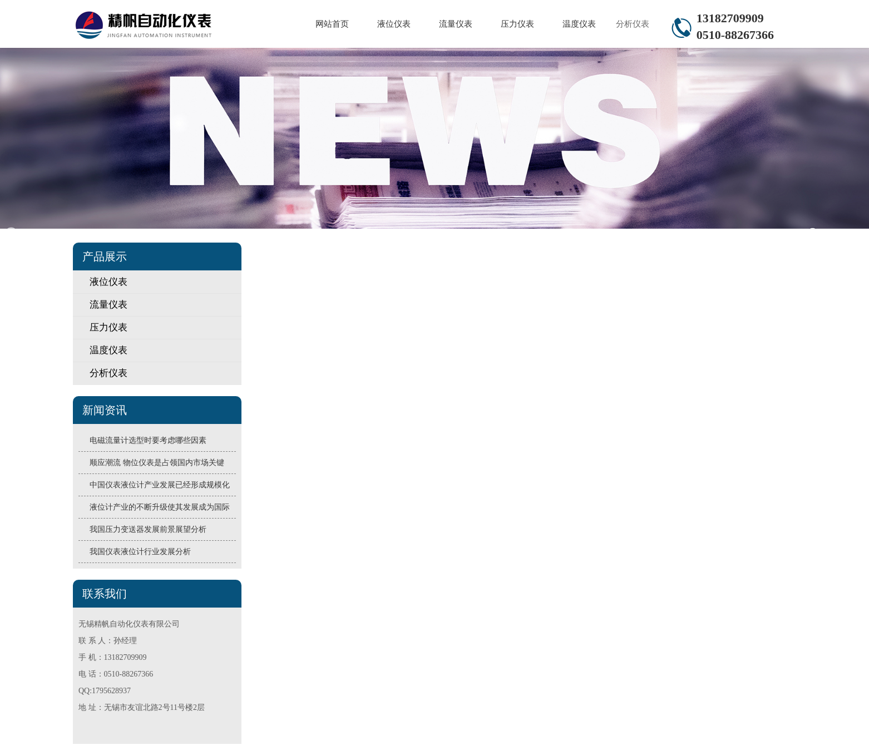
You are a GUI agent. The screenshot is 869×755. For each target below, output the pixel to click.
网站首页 (332, 23)
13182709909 (730, 18)
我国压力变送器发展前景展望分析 (148, 529)
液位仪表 (108, 282)
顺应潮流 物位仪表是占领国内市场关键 (157, 462)
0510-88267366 (735, 35)
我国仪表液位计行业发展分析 (140, 551)
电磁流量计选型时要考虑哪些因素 (148, 440)
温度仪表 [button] (579, 23)
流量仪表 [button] (455, 23)
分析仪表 (108, 373)
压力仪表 (108, 327)
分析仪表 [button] (632, 23)
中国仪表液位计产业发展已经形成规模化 (160, 485)
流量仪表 (108, 304)
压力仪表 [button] (517, 23)
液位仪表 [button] (394, 23)
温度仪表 (108, 350)
